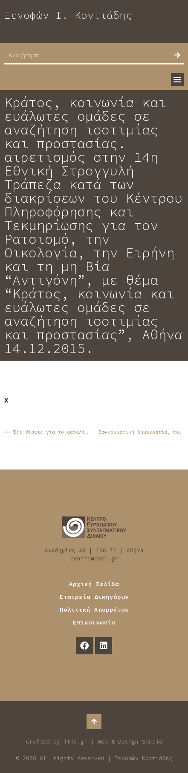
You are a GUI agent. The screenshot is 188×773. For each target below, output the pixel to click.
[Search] (177, 55)
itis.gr (75, 741)
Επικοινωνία (94, 622)
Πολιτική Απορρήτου (94, 609)
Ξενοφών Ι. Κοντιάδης (68, 15)
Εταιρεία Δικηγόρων (94, 597)
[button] (177, 79)
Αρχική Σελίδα (94, 584)
